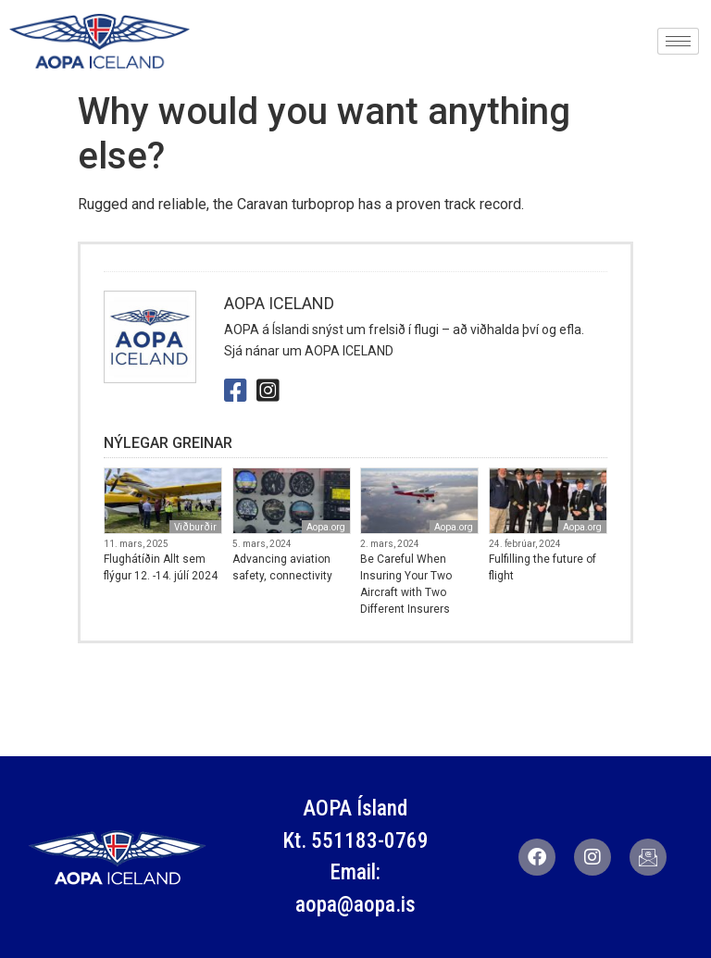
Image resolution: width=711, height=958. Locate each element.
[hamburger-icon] (678, 41)
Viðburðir (195, 527)
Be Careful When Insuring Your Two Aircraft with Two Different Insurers (406, 584)
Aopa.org (325, 527)
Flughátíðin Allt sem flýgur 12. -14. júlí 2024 (161, 567)
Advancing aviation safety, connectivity (282, 567)
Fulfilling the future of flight (542, 567)
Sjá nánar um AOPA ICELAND (308, 350)
